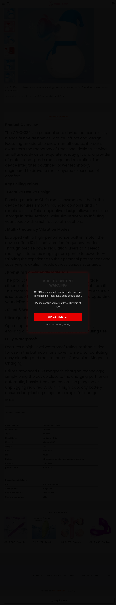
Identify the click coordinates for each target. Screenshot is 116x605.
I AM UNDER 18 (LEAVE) (58, 324)
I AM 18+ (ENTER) (58, 316)
